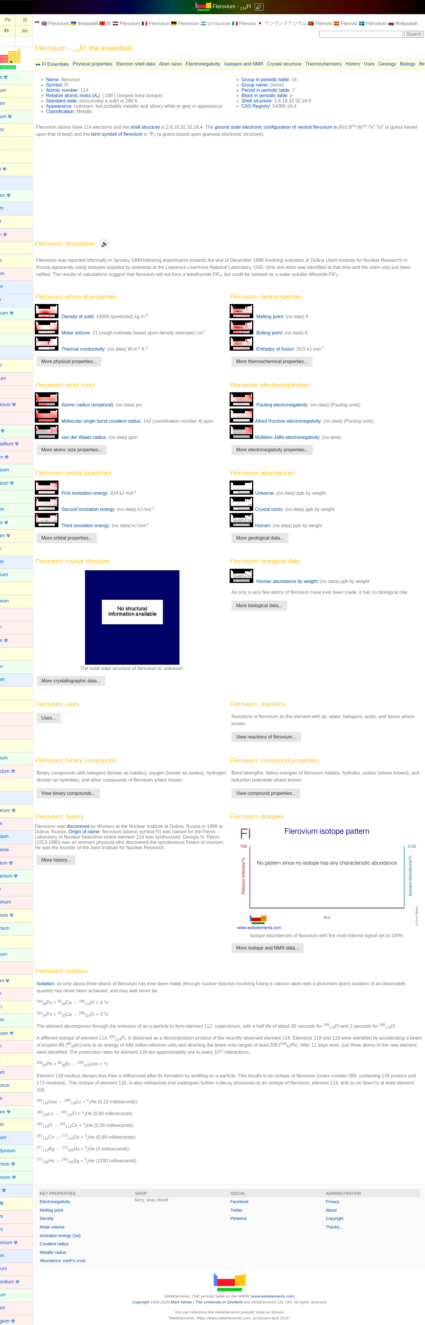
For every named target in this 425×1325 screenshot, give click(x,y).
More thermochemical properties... (282, 366)
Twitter (247, 1210)
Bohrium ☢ (15, 234)
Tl (11, 20)
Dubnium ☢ (16, 457)
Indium (11, 692)
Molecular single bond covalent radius (108, 426)
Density (67, 1218)
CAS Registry (265, 106)
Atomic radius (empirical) (94, 410)
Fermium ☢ (16, 522)
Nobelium (14, 1019)
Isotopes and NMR (264, 63)
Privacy (337, 1201)
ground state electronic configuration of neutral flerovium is (296, 132)
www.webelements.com (283, 1296)
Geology (407, 63)
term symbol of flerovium (151, 139)
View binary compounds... (88, 798)
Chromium (15, 378)
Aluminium (15, 90)
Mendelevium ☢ (21, 875)
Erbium (11, 496)
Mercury (12, 888)
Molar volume (82, 338)
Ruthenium (15, 1268)
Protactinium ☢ (20, 1177)
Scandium (14, 1307)
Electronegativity (223, 63)
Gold (9, 613)
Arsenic (12, 155)
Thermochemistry (343, 63)
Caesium (13, 286)
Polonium (14, 1124)
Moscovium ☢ (18, 915)
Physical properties (113, 63)
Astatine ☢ (15, 168)
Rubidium (14, 1255)
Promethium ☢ (19, 1163)
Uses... (68, 723)
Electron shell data (155, 63)
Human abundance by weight (284, 586)
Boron (10, 247)
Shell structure (266, 100)
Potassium (15, 1137)
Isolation (65, 983)
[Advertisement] (240, 193)
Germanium (16, 600)
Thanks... (339, 1226)
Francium (14, 561)
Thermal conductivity (90, 354)
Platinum (13, 1098)
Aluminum (14, 103)
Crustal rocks (266, 514)
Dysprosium (16, 469)
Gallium (12, 587)
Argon (10, 142)
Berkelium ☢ (17, 195)
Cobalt (11, 391)
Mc (45, 30)
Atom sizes (190, 63)
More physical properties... (89, 366)
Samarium (15, 1294)
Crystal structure (304, 63)
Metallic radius (73, 1252)
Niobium (13, 993)
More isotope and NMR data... (277, 947)
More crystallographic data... (91, 686)
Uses (389, 63)
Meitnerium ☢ (18, 862)
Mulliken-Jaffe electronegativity (284, 442)
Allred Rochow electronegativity (285, 426)
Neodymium (16, 928)
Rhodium (13, 1229)
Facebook (250, 1201)
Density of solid (84, 321)
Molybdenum (17, 901)
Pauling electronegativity (279, 410)
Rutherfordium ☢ (22, 1281)
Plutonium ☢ (17, 1111)
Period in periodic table (275, 90)
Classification (80, 116)
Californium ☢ (18, 313)
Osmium (13, 1045)
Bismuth (12, 220)
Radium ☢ (15, 1190)
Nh (11, 30)
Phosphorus (16, 1085)
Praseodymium (20, 1150)
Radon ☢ (14, 1203)
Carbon (11, 325)
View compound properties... (276, 798)
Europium (14, 509)
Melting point (266, 321)
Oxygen (12, 1058)
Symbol (74, 84)
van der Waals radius (90, 442)
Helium (11, 653)
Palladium (14, 1072)
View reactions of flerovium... (276, 742)
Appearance (78, 106)
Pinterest (249, 1218)
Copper (11, 417)
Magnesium (16, 836)
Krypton (12, 744)
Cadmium (14, 273)
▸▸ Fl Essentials (72, 64)
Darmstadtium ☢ (21, 443)
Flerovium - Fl (242, 6)
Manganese (16, 849)
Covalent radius (74, 1243)
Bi (45, 20)
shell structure (165, 132)
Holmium (13, 666)
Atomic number (82, 90)
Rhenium (13, 1216)
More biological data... (269, 610)
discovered (98, 831)
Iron (8, 731)
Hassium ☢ (16, 640)
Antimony (14, 129)
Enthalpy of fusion (272, 354)
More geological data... (270, 543)
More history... (76, 865)
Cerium (11, 339)
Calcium (12, 299)
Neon (9, 941)
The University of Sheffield (230, 1302)
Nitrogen (13, 1006)
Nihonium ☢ (17, 980)
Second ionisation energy (95, 514)
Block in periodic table (274, 95)
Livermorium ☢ (19, 810)
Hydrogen (14, 679)
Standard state (81, 100)
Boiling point (266, 338)
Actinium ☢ (16, 77)
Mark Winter (191, 1302)
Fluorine (12, 548)
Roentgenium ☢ (21, 1242)
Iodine (10, 705)
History (373, 63)
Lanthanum (16, 757)
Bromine (13, 260)
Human (260, 530)
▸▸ (57, 21)
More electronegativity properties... (282, 455)
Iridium (11, 718)
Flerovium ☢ (17, 535)
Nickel (10, 967)
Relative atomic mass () (93, 95)
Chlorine (13, 364)
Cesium (12, 351)
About (336, 1210)
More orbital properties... (86, 543)
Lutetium (13, 823)
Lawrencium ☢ (19, 771)
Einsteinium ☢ (19, 483)
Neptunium (15, 954)
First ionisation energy (91, 498)
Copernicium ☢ (20, 404)
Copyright (340, 1218)
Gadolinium (16, 574)
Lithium (11, 797)
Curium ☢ (14, 430)
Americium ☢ (18, 116)
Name (72, 79)
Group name (264, 84)
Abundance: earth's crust (82, 1260)
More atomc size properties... (91, 455)
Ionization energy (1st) (80, 1235)
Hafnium (13, 626)
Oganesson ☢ (19, 1033)
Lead (9, 784)
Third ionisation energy (92, 530)
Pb (28, 20)
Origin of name (109, 836)
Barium (11, 181)
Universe (262, 498)
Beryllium (14, 207)
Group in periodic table (275, 79)
